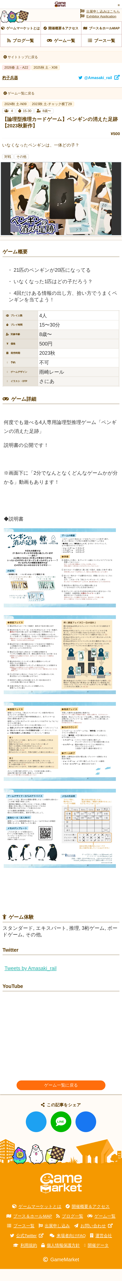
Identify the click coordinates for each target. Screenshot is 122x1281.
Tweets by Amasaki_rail (31, 980)
